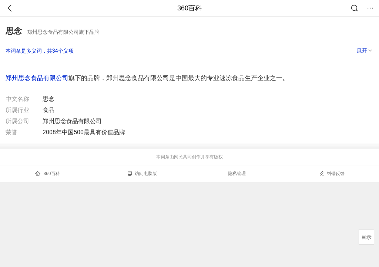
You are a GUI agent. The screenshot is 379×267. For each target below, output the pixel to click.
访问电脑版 (142, 173)
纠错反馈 (332, 173)
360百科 (189, 8)
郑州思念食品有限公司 (37, 78)
